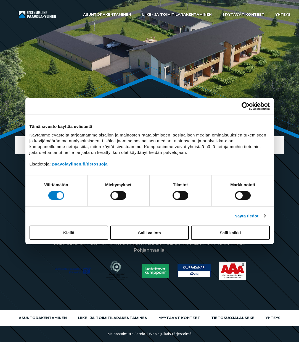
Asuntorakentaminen (107, 14)
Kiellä (68, 232)
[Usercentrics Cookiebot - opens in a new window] (245, 106)
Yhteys (283, 14)
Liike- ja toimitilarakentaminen (177, 14)
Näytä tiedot (246, 216)
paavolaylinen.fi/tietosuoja (80, 163)
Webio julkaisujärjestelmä (170, 334)
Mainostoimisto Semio (126, 334)
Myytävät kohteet (243, 14)
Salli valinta (149, 232)
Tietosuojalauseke (233, 318)
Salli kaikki (230, 232)
